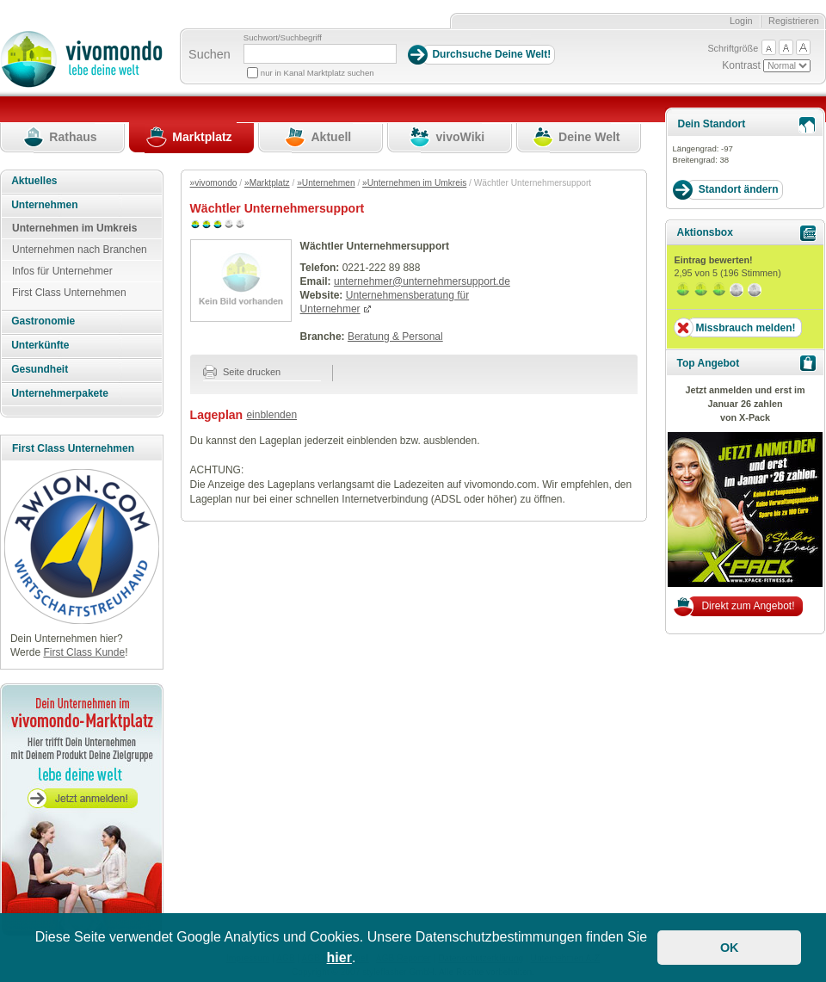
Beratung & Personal (395, 336)
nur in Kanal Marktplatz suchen (317, 72)
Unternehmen (44, 205)
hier (339, 957)
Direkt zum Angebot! (747, 606)
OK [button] (729, 947)
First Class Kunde (84, 652)
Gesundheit (39, 369)
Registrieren (793, 20)
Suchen (209, 54)
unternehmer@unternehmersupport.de (422, 281)
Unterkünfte (40, 345)
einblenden (271, 415)
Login (741, 20)
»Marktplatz (267, 183)
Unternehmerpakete (59, 393)
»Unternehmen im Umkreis (414, 183)
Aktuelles (34, 181)
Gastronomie (43, 321)
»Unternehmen (325, 183)
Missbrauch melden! (745, 328)
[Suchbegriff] (320, 54)
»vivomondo (213, 183)
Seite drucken (242, 372)
